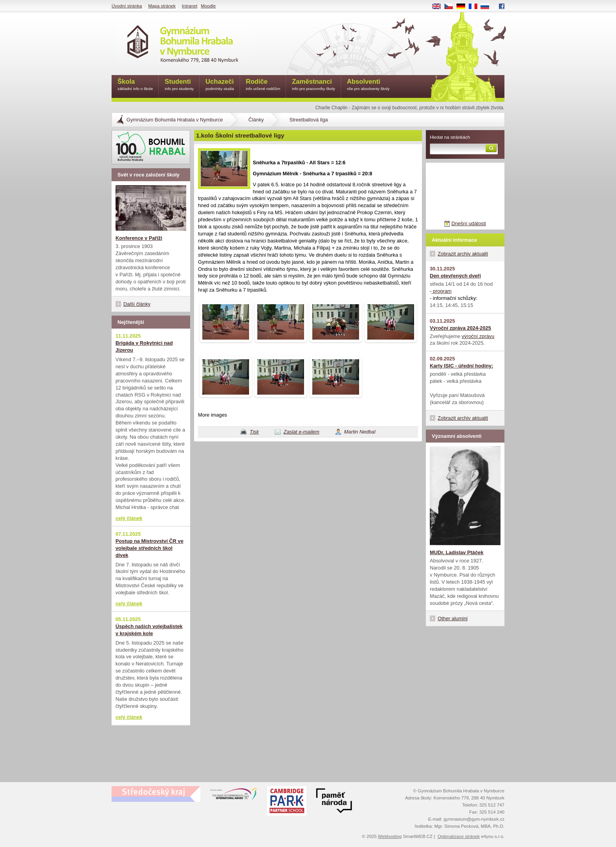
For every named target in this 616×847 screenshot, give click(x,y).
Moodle (208, 6)
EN (439, 6)
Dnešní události (468, 223)
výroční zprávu (478, 336)
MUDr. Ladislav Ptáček (457, 552)
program (441, 291)
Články (256, 120)
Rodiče (263, 85)
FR (475, 6)
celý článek (129, 518)
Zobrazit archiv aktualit (463, 254)
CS (451, 6)
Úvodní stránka (127, 6)
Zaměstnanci (313, 85)
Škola (135, 85)
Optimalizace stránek (459, 836)
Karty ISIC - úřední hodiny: (461, 366)
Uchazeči (219, 85)
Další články (136, 304)
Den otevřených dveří (455, 276)
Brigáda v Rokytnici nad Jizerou (144, 346)
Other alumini (453, 618)
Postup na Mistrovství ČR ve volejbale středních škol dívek (149, 548)
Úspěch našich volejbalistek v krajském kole (149, 629)
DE (463, 6)
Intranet (189, 6)
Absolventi (368, 85)
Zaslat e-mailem (301, 432)
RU (487, 6)
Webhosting (390, 836)
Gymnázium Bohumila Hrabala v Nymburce (174, 120)
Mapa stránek (162, 6)
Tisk (253, 432)
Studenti (179, 85)
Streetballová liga (308, 120)
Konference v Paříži (139, 238)
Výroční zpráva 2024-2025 (460, 328)
